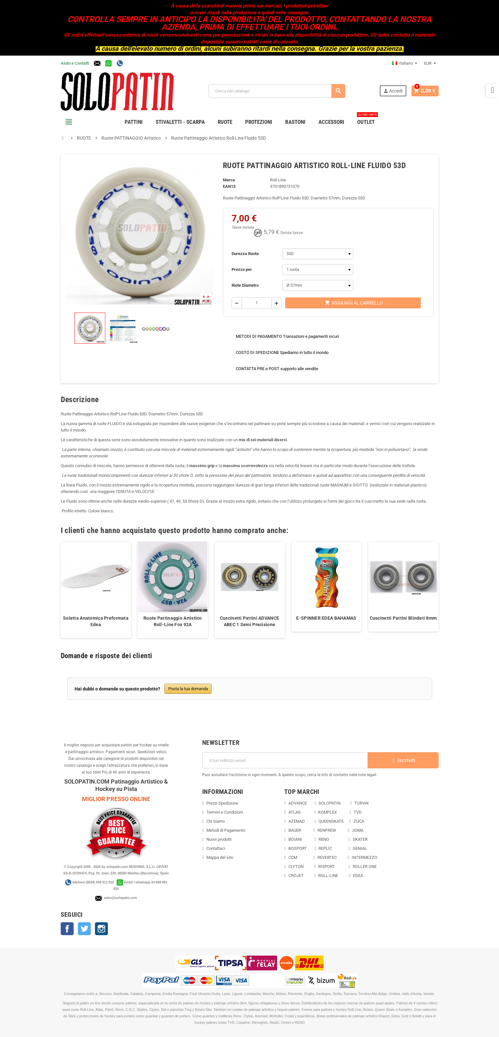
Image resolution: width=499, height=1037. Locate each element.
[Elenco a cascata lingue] (405, 63)
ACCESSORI (331, 122)
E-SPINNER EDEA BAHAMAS (326, 618)
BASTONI (295, 122)
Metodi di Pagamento (225, 830)
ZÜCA (359, 821)
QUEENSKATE (331, 821)
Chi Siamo (215, 821)
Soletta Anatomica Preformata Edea (96, 621)
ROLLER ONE (365, 866)
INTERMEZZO (364, 857)
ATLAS (294, 812)
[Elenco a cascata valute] (430, 63)
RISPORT (326, 866)
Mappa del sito (219, 857)
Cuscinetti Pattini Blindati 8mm (403, 618)
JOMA (357, 830)
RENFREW (326, 830)
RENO (323, 839)
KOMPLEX (327, 812)
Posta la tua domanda (188, 688)
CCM (292, 857)
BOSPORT (297, 848)
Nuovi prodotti (219, 839)
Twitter (84, 928)
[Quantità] (256, 303)
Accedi (394, 91)
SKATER (360, 839)
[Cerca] (277, 91)
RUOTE (225, 122)
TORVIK (361, 803)
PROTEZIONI (258, 122)
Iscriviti (403, 760)
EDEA (358, 875)
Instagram (101, 928)
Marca (229, 179)
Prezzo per (242, 269)
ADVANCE (297, 803)
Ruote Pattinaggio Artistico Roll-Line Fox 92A (172, 621)
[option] (95, 590)
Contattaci (215, 848)
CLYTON (296, 866)
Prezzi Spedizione (222, 803)
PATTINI (134, 122)
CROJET (296, 875)
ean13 (229, 186)
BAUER (294, 830)
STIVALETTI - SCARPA (180, 122)
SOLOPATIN (329, 803)
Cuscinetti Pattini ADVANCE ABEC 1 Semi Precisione (249, 621)
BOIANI (295, 839)
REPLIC (325, 848)
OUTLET (367, 119)
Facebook (67, 928)
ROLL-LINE (328, 875)
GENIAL (360, 848)
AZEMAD (296, 821)
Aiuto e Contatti (75, 63)
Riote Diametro (245, 285)
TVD (358, 812)
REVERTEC (327, 857)
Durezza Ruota (245, 253)
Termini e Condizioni (224, 812)
